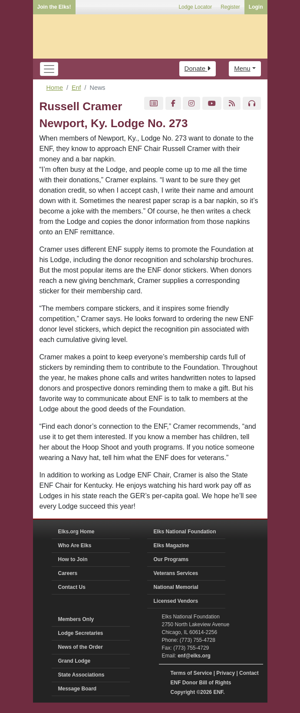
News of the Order (80, 647)
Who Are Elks (75, 545)
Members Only (76, 619)
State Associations (81, 675)
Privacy (225, 673)
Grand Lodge (74, 661)
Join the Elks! (54, 7)
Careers (68, 573)
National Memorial (176, 587)
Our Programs (171, 559)
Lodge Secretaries (80, 633)
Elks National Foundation (185, 532)
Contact (249, 673)
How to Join (73, 559)
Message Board (77, 689)
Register (230, 7)
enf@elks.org (194, 656)
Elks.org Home (76, 532)
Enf (76, 87)
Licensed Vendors (176, 601)
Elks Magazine (171, 545)
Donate (198, 68)
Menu (242, 68)
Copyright (183, 692)
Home (54, 87)
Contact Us (72, 587)
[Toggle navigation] (49, 69)
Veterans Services (176, 573)
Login (256, 7)
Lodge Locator (195, 7)
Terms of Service (191, 673)
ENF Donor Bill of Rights (201, 683)
